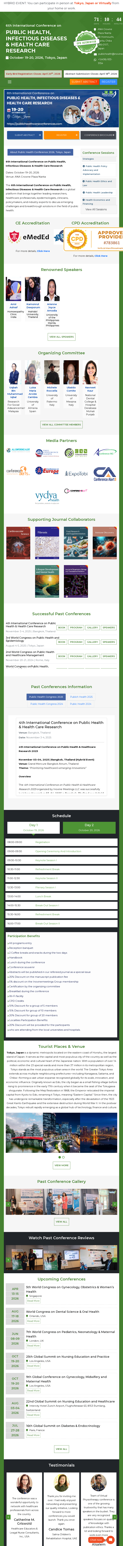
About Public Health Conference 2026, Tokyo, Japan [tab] (40, 152)
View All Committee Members (61, 424)
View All (61, 1221)
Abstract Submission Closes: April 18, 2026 (91, 73)
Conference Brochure (99, 135)
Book (61, 627)
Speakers (109, 627)
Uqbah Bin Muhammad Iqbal (15, 392)
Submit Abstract (84, 81)
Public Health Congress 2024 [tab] (46, 704)
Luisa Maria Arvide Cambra (32, 392)
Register (108, 81)
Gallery (92, 627)
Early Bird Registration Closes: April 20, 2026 (33, 73)
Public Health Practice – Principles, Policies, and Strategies (97, 164)
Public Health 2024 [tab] (80, 704)
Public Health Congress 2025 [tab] (46, 696)
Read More (33, 1300)
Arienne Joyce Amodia (52, 307)
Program (76, 627)
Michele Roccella (52, 389)
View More (62, 1165)
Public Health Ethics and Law (97, 192)
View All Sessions (96, 209)
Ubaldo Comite (71, 389)
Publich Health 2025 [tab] (81, 696)
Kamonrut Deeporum (33, 306)
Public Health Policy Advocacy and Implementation (95, 179)
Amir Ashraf (13, 306)
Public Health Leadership (98, 201)
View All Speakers (61, 336)
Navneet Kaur (90, 389)
